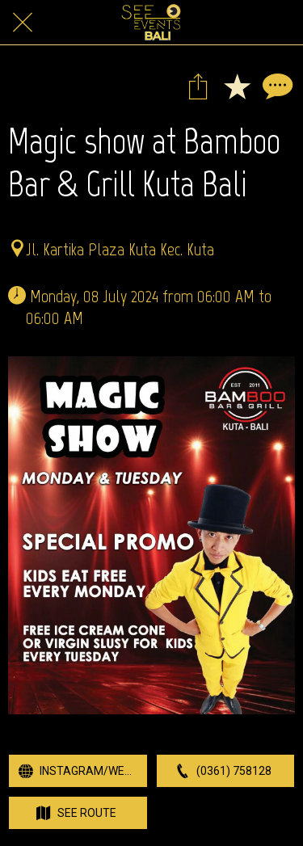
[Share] (198, 85)
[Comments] (275, 85)
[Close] (22, 22)
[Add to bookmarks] (236, 85)
